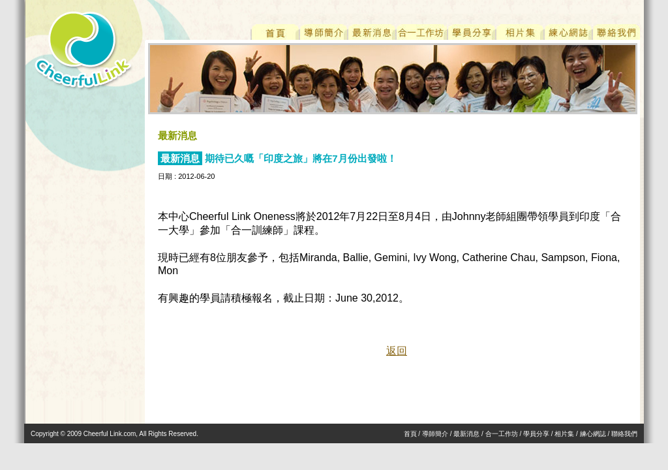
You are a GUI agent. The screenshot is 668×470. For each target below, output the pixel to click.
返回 (396, 350)
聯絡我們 (624, 433)
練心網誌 (593, 433)
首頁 (410, 433)
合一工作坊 (501, 433)
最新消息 (466, 433)
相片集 (564, 433)
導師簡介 (435, 433)
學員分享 (536, 433)
